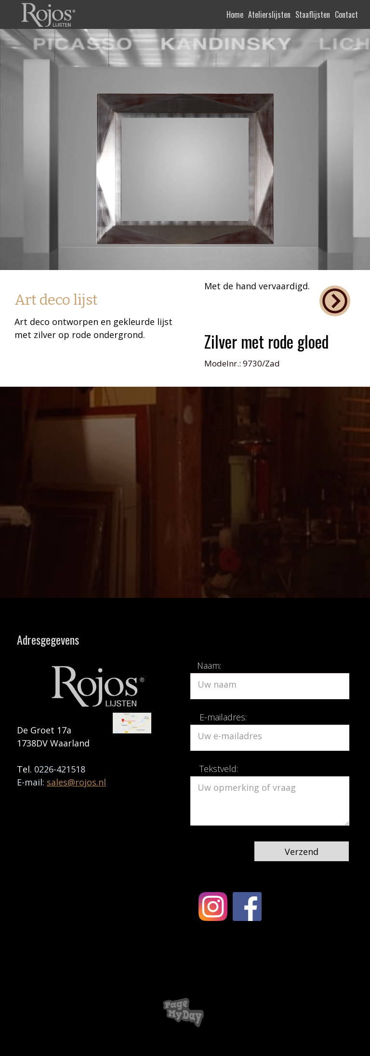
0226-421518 (59, 769)
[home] (49, 14)
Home (234, 14)
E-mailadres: (223, 717)
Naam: (209, 665)
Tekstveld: (218, 768)
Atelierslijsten (269, 14)
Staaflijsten (312, 14)
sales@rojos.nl (76, 782)
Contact (346, 14)
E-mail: (32, 782)
